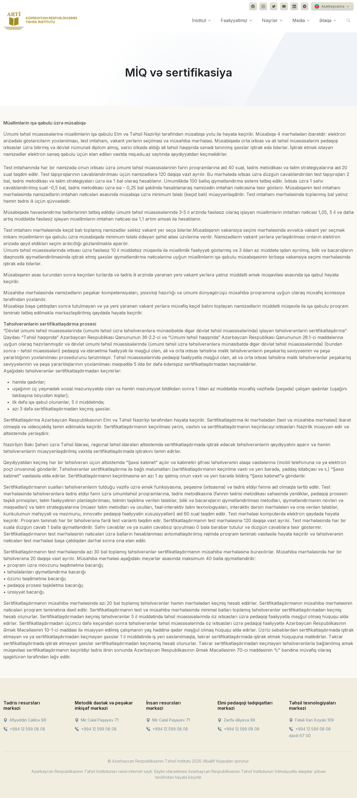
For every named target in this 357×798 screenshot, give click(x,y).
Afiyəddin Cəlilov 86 (24, 720)
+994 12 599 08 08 (24, 729)
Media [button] (298, 20)
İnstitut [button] (199, 20)
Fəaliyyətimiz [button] (234, 20)
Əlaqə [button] (325, 20)
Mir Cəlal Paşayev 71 (97, 720)
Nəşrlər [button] (270, 20)
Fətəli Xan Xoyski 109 (311, 720)
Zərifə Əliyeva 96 (236, 720)
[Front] (40, 20)
